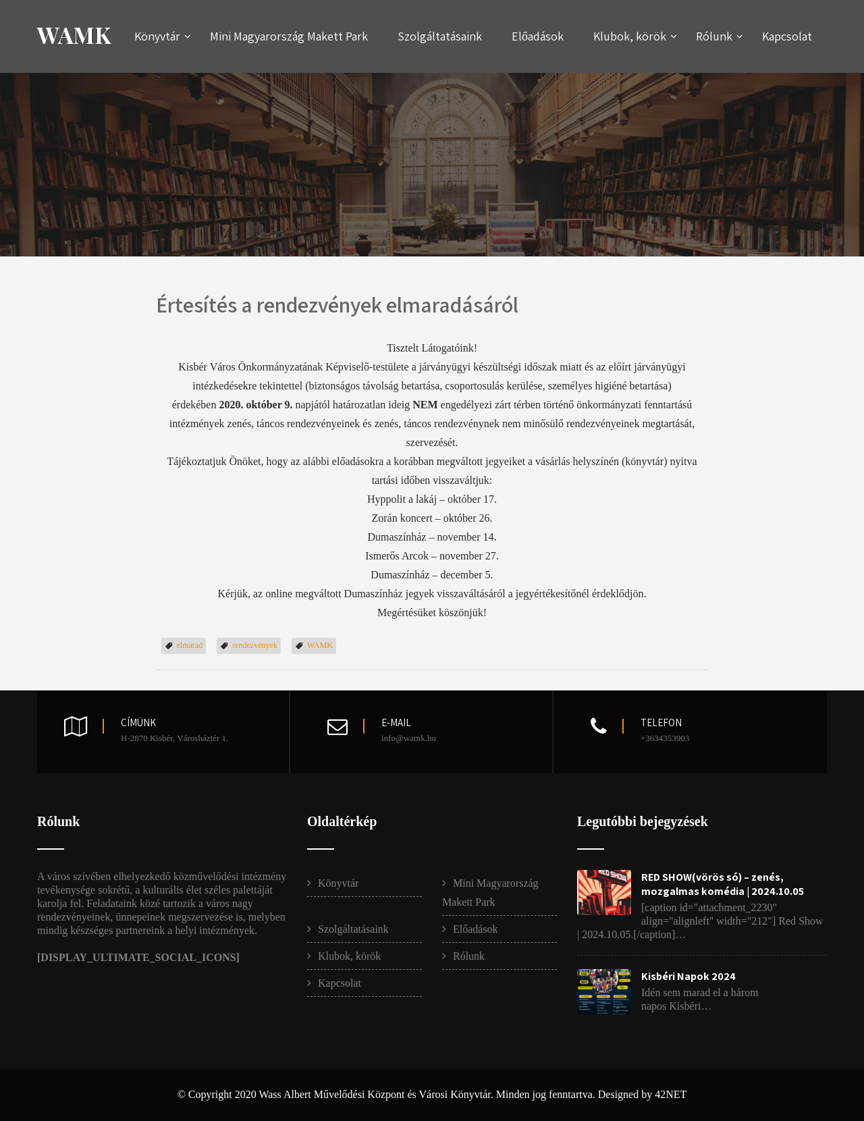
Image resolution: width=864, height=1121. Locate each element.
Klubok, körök (635, 36)
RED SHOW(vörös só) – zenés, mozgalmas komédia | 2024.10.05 (722, 884)
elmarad (190, 645)
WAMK (74, 34)
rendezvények (254, 645)
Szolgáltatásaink (440, 36)
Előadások (538, 36)
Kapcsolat (787, 36)
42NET (670, 1094)
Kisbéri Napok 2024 (688, 976)
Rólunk (719, 36)
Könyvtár (162, 36)
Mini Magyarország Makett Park (289, 36)
